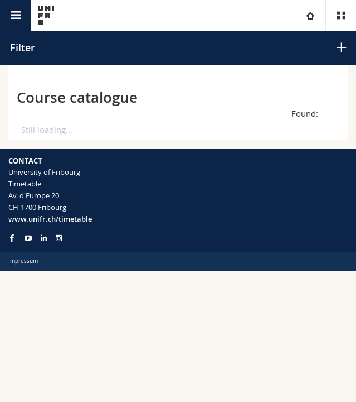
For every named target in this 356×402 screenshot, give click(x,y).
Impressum (23, 261)
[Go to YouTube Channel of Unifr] (28, 238)
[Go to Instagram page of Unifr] (59, 238)
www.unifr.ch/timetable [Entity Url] (50, 219)
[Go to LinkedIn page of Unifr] (44, 238)
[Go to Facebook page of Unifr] (12, 238)
